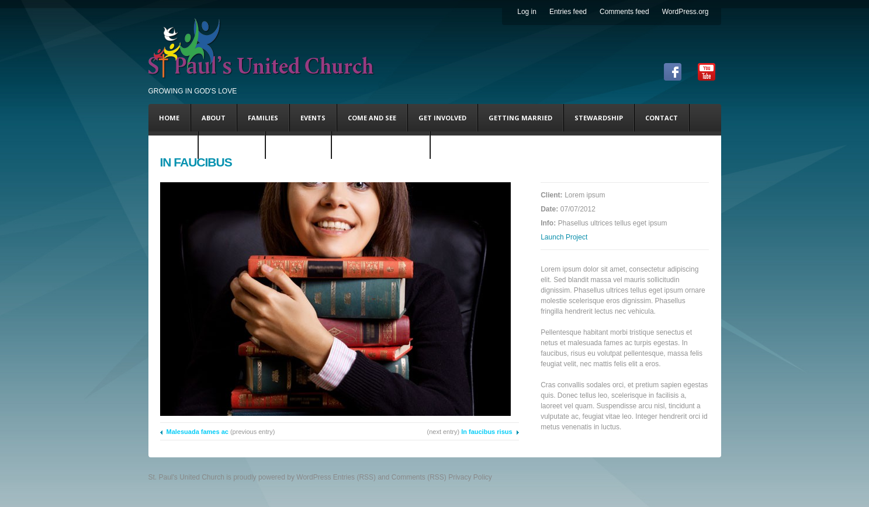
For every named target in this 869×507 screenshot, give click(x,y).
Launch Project (564, 237)
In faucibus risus (486, 431)
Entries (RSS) (354, 477)
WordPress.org (685, 12)
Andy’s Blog (298, 145)
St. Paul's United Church (186, 477)
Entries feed (568, 12)
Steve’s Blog (231, 145)
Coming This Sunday (380, 145)
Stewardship (598, 117)
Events (313, 117)
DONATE (173, 145)
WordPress (313, 477)
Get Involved (442, 117)
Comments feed (624, 12)
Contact (661, 117)
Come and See (372, 117)
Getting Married (520, 117)
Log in (526, 12)
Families (263, 117)
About (214, 117)
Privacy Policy (470, 477)
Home (169, 117)
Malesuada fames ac (197, 431)
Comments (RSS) (419, 477)
